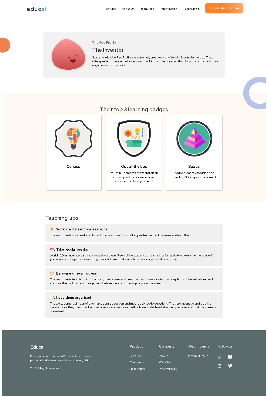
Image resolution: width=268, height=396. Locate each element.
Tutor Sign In (191, 9)
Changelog (137, 362)
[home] (36, 9)
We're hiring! (167, 362)
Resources (147, 9)
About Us (128, 9)
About (163, 356)
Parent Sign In (169, 9)
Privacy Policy (168, 369)
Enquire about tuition (224, 8)
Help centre (138, 369)
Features (110, 9)
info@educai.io (198, 356)
